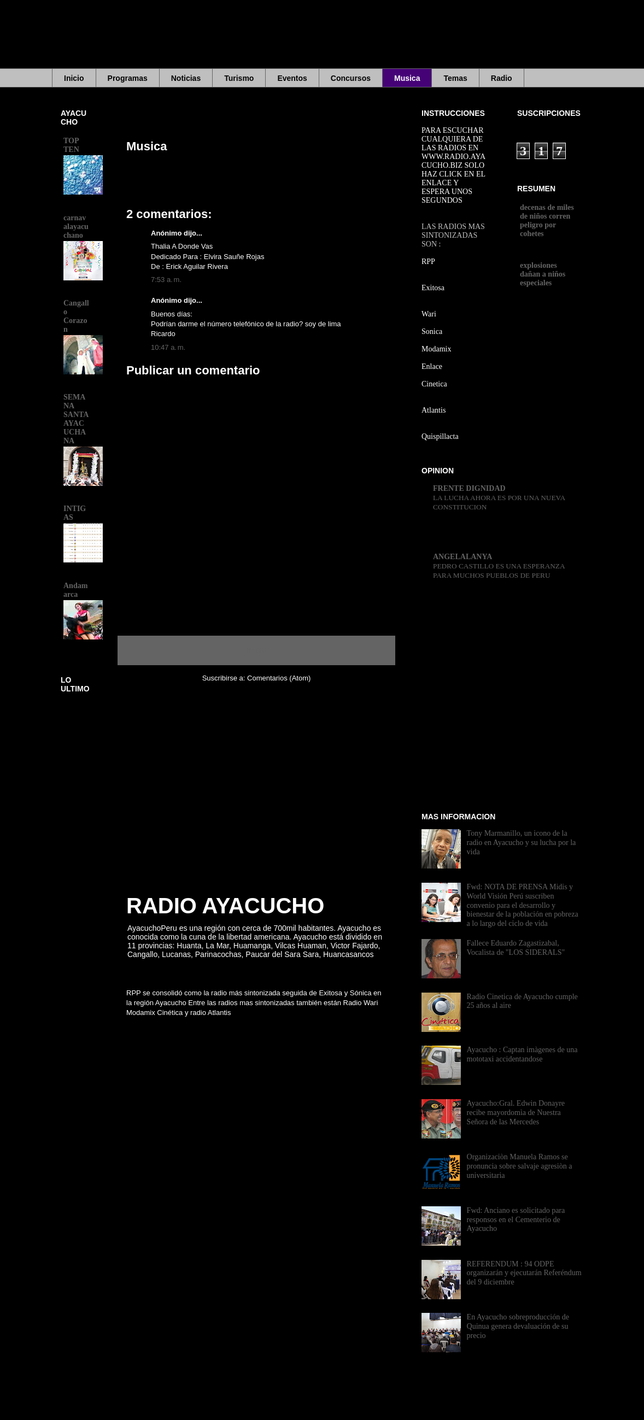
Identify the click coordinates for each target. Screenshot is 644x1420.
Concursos (351, 78)
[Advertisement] (333, 41)
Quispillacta (440, 436)
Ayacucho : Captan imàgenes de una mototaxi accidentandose (522, 1054)
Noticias (186, 78)
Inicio (74, 78)
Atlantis (433, 410)
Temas (455, 78)
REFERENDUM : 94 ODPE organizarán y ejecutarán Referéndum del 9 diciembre (524, 1273)
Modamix (436, 349)
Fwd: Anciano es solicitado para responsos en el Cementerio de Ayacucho (516, 1219)
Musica (407, 78)
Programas (128, 78)
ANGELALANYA (462, 557)
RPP (428, 261)
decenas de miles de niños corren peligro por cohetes (547, 220)
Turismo (239, 78)
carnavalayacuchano (76, 226)
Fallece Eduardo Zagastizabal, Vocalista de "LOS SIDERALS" (516, 948)
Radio (501, 78)
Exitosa (432, 288)
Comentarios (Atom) (279, 678)
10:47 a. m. (168, 347)
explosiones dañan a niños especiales (542, 274)
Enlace (431, 366)
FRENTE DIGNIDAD (469, 488)
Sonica (431, 331)
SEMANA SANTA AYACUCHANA (76, 419)
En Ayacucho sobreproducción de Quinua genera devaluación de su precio (518, 1326)
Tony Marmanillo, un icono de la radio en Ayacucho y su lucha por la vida (521, 842)
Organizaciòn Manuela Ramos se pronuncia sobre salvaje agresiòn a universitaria (519, 1166)
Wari (428, 314)
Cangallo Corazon (76, 316)
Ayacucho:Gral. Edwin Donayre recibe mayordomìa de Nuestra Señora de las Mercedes (516, 1112)
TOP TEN (71, 145)
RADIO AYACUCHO (225, 906)
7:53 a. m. (166, 279)
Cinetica (434, 384)
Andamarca (75, 590)
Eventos (292, 78)
